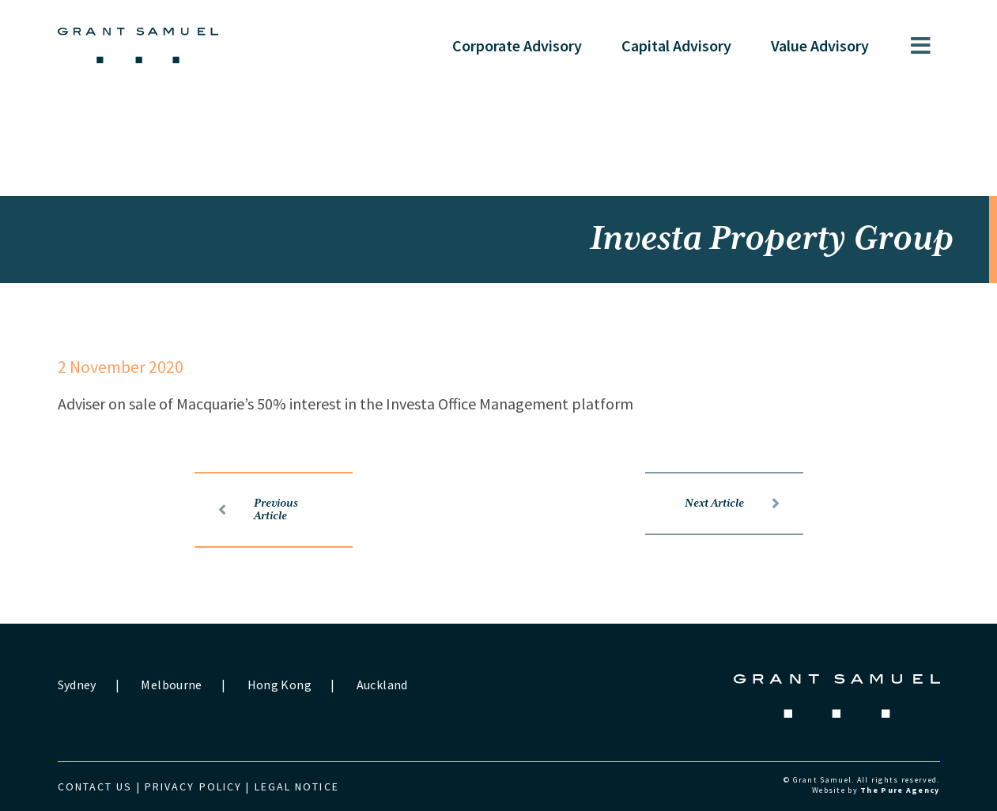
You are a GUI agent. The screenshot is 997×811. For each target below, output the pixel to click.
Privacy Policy (193, 786)
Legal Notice (297, 786)
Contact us (95, 786)
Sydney (77, 684)
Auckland (382, 684)
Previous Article (258, 509)
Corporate (517, 45)
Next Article (732, 503)
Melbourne (171, 684)
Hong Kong (279, 684)
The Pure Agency (899, 790)
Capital (676, 45)
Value (820, 45)
